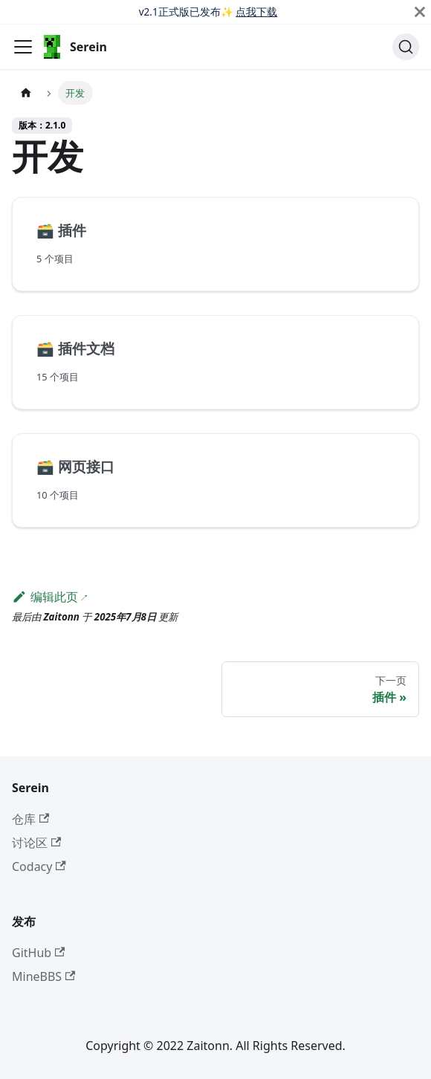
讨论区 (36, 843)
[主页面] (26, 92)
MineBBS (43, 976)
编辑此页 (45, 597)
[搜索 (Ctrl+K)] (405, 46)
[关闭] (420, 12)
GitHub (38, 952)
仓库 (30, 819)
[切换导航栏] (23, 47)
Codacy (39, 866)
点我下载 (256, 11)
